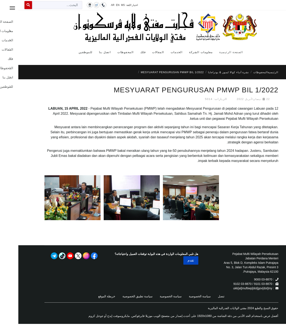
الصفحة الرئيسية (213, 52)
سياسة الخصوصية (181, 296)
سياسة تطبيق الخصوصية (119, 296)
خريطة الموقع (88, 296)
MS (104, 5)
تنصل (203, 296)
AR (94, 5)
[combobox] (39, 5)
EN (99, 5)
